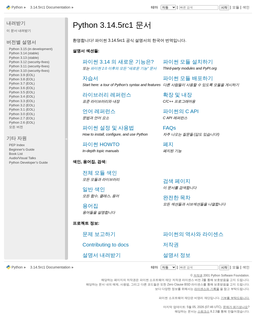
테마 (164, 7)
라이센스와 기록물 (206, 289)
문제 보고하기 (99, 234)
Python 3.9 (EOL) (22, 75)
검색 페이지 (177, 181)
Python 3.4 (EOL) (22, 96)
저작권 (171, 244)
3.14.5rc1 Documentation (50, 7)
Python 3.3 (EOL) (22, 101)
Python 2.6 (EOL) (22, 122)
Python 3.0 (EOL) (22, 114)
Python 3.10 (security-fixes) (29, 71)
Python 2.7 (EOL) (22, 118)
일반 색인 (93, 189)
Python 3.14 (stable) (24, 53)
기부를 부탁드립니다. (235, 298)
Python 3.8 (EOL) (22, 79)
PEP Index (17, 145)
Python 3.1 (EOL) (22, 109)
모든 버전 (16, 127)
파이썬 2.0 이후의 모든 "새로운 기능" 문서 (123, 68)
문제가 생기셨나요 (235, 307)
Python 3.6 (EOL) (22, 88)
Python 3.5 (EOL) (22, 92)
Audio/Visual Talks (22, 158)
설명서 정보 (177, 255)
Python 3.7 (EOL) (22, 83)
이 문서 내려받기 (18, 31)
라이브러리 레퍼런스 (106, 95)
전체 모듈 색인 (99, 173)
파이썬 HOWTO (101, 144)
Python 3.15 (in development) (30, 49)
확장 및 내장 (177, 95)
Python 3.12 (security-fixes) (29, 62)
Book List (16, 154)
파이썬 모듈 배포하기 (188, 78)
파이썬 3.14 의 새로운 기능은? (118, 62)
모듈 (235, 7)
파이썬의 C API (181, 111)
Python (17, 7)
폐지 (168, 144)
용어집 (90, 206)
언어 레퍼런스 (99, 111)
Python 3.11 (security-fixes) (29, 66)
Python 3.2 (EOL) (22, 105)
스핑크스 (204, 311)
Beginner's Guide (21, 149)
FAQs (169, 128)
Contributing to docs (105, 244)
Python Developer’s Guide (28, 162)
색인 (246, 7)
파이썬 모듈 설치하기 (188, 62)
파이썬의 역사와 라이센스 (193, 234)
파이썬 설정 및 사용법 (108, 128)
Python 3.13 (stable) (24, 58)
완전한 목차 (177, 197)
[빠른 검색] (198, 7)
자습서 (90, 78)
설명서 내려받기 (101, 255)
